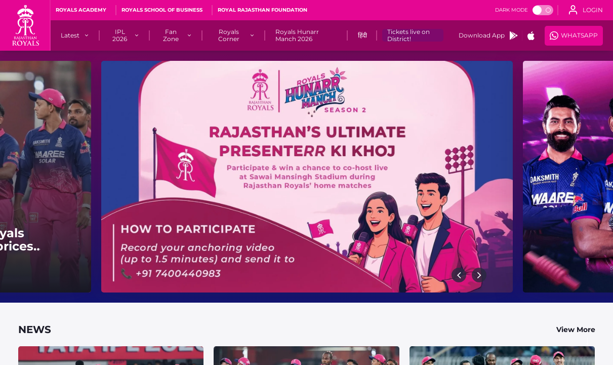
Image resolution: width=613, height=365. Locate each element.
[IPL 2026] (120, 35)
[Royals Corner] (229, 35)
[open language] (585, 10)
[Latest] (70, 35)
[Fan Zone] (171, 35)
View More (575, 329)
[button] (459, 275)
